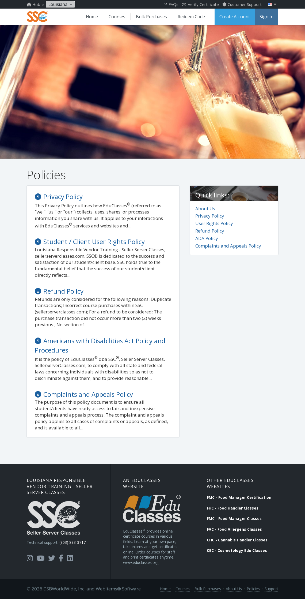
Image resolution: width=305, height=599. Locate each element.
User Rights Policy (214, 223)
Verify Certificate (200, 4)
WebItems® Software (118, 589)
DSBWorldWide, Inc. (64, 589)
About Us (205, 208)
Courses (117, 17)
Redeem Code (191, 17)
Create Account (234, 17)
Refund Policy (209, 231)
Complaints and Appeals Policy (228, 246)
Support (271, 588)
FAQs (171, 4)
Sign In (266, 17)
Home (92, 17)
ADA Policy (206, 238)
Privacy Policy (209, 216)
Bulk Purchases (151, 17)
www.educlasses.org (140, 562)
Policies (253, 588)
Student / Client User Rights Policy (94, 241)
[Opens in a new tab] (30, 558)
